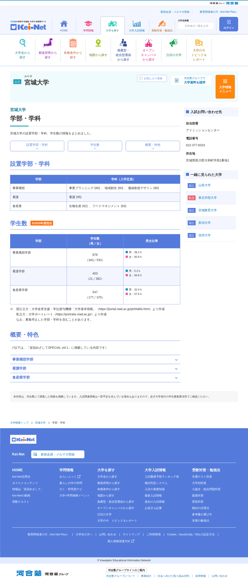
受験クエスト (20, 501)
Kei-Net (18, 454)
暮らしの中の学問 (70, 483)
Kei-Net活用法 (21, 476)
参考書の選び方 (202, 514)
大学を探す (106, 470)
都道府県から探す (108, 483)
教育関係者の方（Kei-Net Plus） (219, 11)
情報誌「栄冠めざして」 (28, 489)
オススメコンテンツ (25, 483)
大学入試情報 (155, 470)
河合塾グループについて (120, 576)
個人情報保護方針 (118, 541)
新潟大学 (204, 222)
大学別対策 (199, 483)
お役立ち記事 (153, 508)
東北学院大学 (207, 197)
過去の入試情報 (155, 501)
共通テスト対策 (202, 476)
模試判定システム (156, 483)
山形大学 (204, 185)
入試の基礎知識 (155, 489)
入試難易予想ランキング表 (162, 476)
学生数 (95, 144)
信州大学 (204, 235)
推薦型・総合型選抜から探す (115, 501)
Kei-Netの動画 (21, 495)
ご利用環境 (153, 534)
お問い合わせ (107, 534)
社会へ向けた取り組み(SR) (173, 576)
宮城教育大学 (207, 210)
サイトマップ (131, 534)
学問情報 (66, 470)
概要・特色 (153, 144)
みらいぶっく (68, 476)
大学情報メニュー (225, 89)
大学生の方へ (84, 534)
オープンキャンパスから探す (115, 508)
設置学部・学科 (37, 144)
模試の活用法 (200, 508)
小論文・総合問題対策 (206, 489)
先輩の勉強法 (200, 520)
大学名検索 (183, 21)
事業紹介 (146, 576)
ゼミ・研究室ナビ (70, 489)
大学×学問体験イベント (74, 495)
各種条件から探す (108, 489)
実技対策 (197, 501)
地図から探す (105, 495)
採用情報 (200, 576)
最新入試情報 (153, 495)
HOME (17, 470)
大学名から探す (107, 476)
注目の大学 (104, 514)
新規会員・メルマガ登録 (175, 11)
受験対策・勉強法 (206, 470)
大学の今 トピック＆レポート (117, 520)
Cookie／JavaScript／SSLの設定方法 (191, 534)
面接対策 (197, 495)
